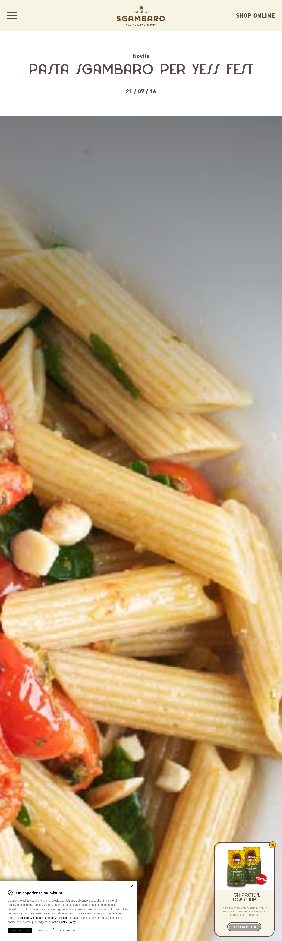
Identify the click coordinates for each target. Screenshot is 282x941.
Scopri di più (244, 927)
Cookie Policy (67, 921)
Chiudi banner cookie (132, 886)
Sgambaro (141, 15)
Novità (141, 55)
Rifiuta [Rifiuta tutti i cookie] (42, 930)
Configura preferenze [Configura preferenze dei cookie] (71, 930)
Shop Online (255, 15)
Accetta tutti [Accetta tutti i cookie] (20, 930)
